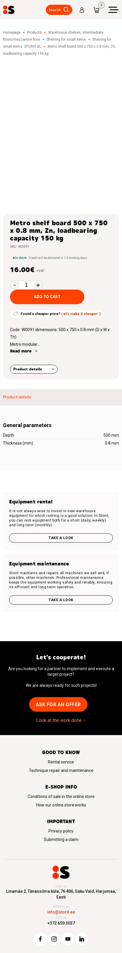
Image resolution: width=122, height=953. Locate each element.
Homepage (12, 32)
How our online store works (61, 805)
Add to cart (47, 297)
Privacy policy (61, 831)
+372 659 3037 (61, 923)
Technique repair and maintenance (61, 770)
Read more (20, 351)
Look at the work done (59, 720)
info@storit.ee (61, 912)
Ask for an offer (58, 704)
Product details (27, 369)
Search (54, 9)
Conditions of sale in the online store (61, 796)
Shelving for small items (66, 39)
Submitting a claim (61, 839)
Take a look (61, 538)
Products (34, 32)
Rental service (61, 762)
